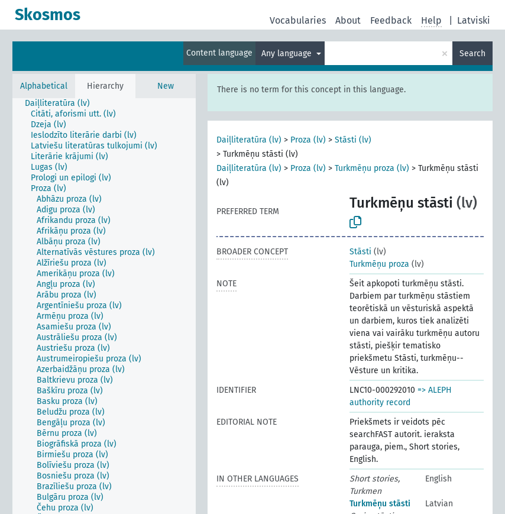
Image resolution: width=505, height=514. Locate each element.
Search (472, 54)
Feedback (391, 20)
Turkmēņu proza (379, 264)
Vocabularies (298, 20)
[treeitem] (62, 103)
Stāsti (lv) (353, 140)
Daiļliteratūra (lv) (248, 140)
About (348, 20)
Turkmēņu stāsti (379, 504)
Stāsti (360, 252)
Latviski (473, 20)
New (165, 86)
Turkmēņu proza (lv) (372, 168)
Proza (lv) (308, 140)
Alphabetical (43, 86)
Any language (287, 54)
